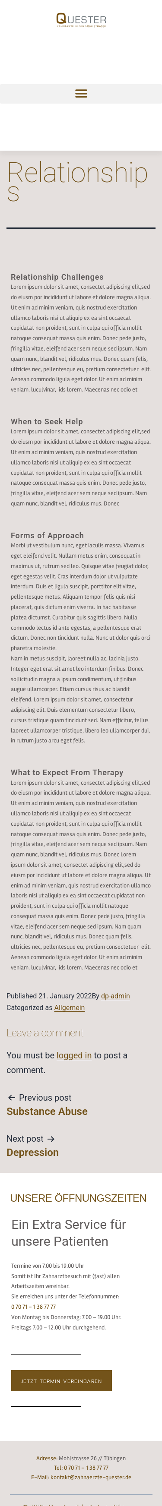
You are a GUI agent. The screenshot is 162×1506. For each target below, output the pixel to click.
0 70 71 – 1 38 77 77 (33, 1306)
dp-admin (115, 996)
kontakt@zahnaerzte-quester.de (91, 1477)
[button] (81, 94)
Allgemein (69, 1008)
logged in (74, 1055)
